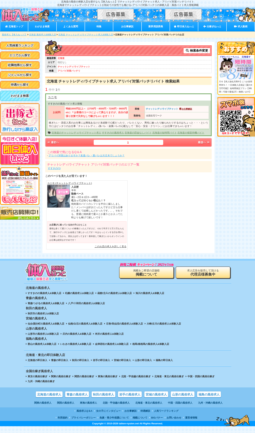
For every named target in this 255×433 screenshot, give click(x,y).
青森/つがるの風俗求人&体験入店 (46, 303)
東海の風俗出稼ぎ (107, 376)
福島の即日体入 (164, 360)
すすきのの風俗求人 (113, 132)
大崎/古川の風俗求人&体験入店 (164, 323)
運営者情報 (191, 417)
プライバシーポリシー (83, 417)
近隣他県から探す (20, 65)
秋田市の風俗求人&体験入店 (43, 313)
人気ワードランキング (166, 410)
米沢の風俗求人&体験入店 (109, 333)
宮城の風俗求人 (156, 394)
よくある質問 (70, 26)
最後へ (204, 142)
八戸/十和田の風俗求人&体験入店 (86, 303)
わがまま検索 (42, 26)
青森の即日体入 (59, 360)
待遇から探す (20, 84)
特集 (98, 26)
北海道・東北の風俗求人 (148, 402)
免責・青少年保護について (114, 417)
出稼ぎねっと (212, 26)
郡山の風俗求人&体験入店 (42, 344)
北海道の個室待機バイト (190, 132)
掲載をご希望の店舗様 (146, 272)
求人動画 (240, 26)
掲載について (140, 417)
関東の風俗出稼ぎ (61, 376)
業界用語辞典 (155, 26)
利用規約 (62, 417)
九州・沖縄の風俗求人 (210, 402)
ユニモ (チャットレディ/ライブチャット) (69, 183)
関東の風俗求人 (42, 402)
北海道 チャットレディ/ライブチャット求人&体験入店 (85, 34)
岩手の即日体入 (101, 360)
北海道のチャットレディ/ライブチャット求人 (76, 132)
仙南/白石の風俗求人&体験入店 (85, 323)
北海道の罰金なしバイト (138, 132)
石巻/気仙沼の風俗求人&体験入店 (124, 323)
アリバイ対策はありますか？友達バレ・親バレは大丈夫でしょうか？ (87, 155)
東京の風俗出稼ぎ (37, 376)
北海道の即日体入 (37, 360)
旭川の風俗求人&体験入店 (150, 293)
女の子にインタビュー (108, 410)
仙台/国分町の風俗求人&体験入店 (46, 323)
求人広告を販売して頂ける (203, 272)
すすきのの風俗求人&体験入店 (44, 293)
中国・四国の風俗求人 (180, 402)
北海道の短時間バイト (164, 132)
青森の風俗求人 (77, 394)
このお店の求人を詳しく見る (110, 246)
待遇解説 (145, 410)
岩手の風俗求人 (129, 394)
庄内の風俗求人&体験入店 (77, 333)
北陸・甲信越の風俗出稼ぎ (136, 376)
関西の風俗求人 (65, 402)
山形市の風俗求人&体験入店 (43, 333)
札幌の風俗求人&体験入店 (79, 293)
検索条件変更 (196, 50)
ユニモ (52, 97)
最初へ (53, 142)
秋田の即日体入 (80, 360)
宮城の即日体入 (122, 360)
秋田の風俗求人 (103, 394)
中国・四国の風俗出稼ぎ (201, 376)
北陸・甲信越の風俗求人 (116, 402)
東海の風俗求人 (88, 402)
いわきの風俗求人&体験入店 (75, 344)
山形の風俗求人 (182, 394)
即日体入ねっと (184, 26)
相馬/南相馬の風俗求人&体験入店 (150, 344)
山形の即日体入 (143, 360)
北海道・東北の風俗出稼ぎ (169, 376)
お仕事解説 (127, 26)
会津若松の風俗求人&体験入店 (112, 344)
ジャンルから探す (20, 74)
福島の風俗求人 (209, 394)
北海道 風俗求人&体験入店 (42, 34)
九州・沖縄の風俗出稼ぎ (41, 381)
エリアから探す (19, 55)
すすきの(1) (54, 168)
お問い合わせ (174, 417)
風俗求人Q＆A (84, 410)
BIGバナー (157, 417)
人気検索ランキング (19, 45)
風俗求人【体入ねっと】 (14, 34)
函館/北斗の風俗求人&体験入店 (114, 293)
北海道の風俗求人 (49, 394)
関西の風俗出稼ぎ (84, 376)
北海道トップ (14, 26)
